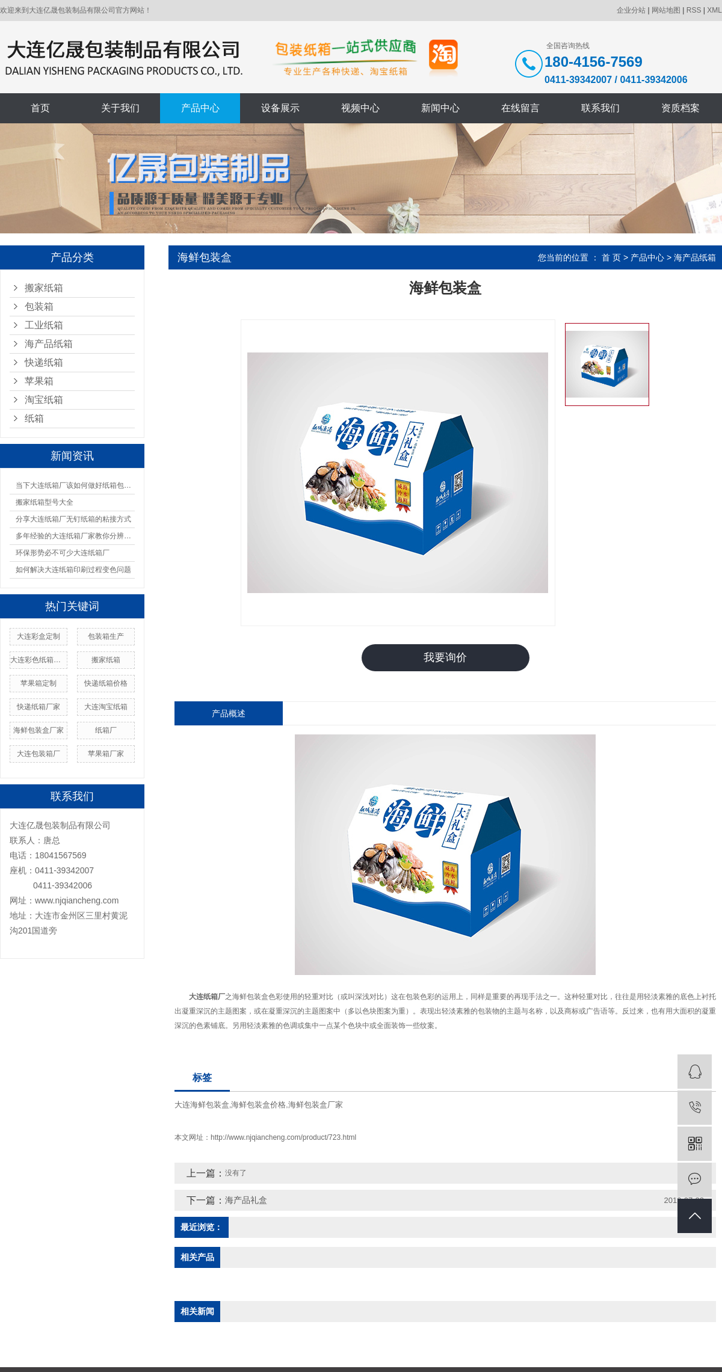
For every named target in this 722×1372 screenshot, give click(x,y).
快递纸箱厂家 (38, 707)
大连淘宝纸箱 (106, 707)
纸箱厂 (106, 730)
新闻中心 (440, 108)
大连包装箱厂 (38, 753)
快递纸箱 (44, 362)
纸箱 (34, 418)
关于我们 (120, 108)
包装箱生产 (106, 636)
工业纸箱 (44, 325)
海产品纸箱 (49, 344)
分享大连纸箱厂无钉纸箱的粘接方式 (73, 519)
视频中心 (360, 108)
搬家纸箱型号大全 (44, 502)
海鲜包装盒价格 (258, 1104)
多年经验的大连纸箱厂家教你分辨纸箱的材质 (75, 536)
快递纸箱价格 (106, 683)
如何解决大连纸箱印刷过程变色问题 (73, 569)
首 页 (611, 257)
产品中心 (200, 108)
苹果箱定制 (38, 683)
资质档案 (680, 108)
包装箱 (39, 306)
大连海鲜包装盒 (201, 1104)
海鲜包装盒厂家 (38, 730)
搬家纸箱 (44, 288)
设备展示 (280, 108)
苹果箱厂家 (106, 753)
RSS (694, 10)
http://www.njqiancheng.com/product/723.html (283, 1137)
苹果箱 (39, 381)
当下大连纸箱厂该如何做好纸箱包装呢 (75, 485)
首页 (40, 108)
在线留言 (520, 108)
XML (714, 10)
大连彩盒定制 (38, 636)
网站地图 (666, 10)
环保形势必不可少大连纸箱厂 (63, 553)
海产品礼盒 (246, 1199)
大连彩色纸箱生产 (38, 660)
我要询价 (445, 657)
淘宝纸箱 (44, 400)
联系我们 (600, 108)
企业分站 (631, 10)
